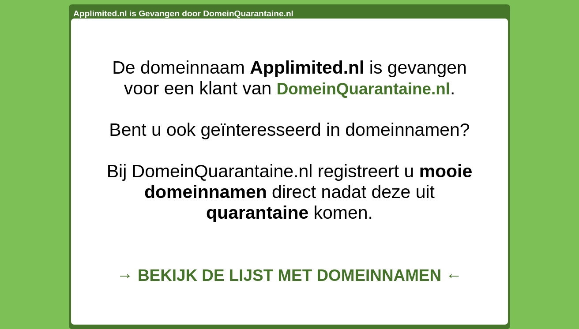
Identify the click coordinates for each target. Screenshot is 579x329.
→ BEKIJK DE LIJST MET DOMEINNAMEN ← (289, 275)
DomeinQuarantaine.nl (363, 89)
